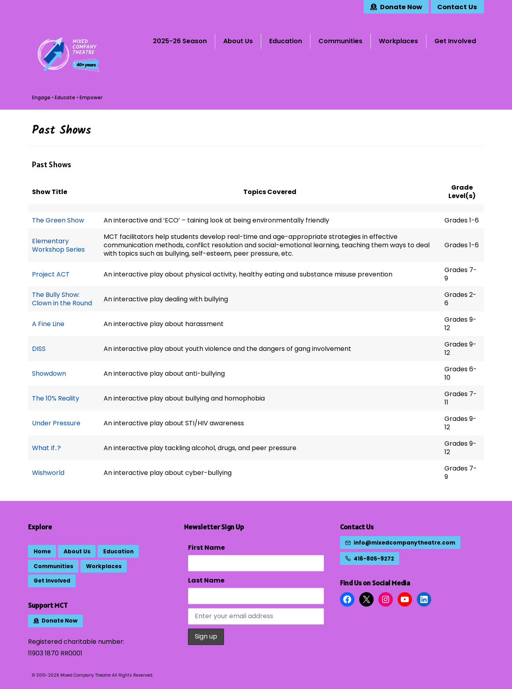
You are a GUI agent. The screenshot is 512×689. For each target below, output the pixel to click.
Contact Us (357, 526)
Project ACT (51, 274)
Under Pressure (56, 423)
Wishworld (48, 472)
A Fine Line (48, 323)
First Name (206, 547)
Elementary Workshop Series (58, 245)
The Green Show (58, 220)
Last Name (206, 580)
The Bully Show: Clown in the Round (62, 299)
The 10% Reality (55, 398)
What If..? (46, 448)
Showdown (49, 373)
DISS (39, 348)
